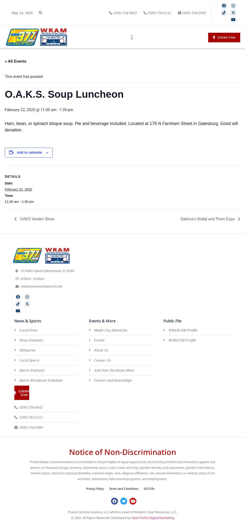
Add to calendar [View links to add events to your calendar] (29, 152)
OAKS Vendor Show (37, 219)
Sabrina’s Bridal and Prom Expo (208, 219)
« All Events (15, 61)
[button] (41, 13)
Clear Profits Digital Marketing (152, 518)
